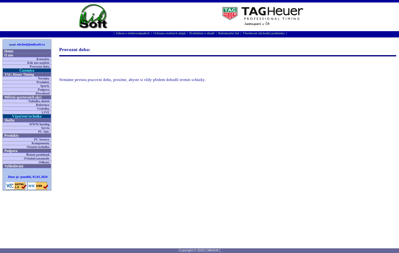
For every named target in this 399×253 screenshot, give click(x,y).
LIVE (46, 112)
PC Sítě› (44, 131)
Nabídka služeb (39, 101)
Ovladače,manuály (37, 158)
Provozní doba (40, 66)
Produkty (43, 82)
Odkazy (44, 162)
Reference (43, 105)
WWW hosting (39, 124)
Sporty (45, 86)
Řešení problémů (38, 154)
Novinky (44, 78)
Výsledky (43, 108)
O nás (8, 55)
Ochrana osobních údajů (169, 33)
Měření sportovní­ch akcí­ (22, 97)
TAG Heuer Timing (19, 74)
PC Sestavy (42, 139)
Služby (9, 120)
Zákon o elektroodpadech (133, 33)
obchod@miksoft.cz (31, 44)
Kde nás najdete (38, 62)
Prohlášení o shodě (201, 33)
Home (8, 51)
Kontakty (43, 59)
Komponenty (41, 143)
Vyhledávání (13, 166)
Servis (45, 128)
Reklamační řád (228, 33)
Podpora (44, 89)
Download (43, 93)
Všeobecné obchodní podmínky (264, 33)
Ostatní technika (38, 147)
